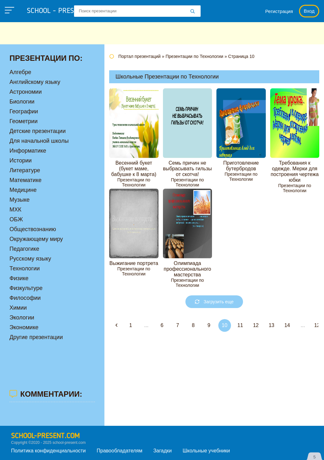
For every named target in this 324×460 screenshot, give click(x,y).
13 (271, 325)
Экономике (24, 327)
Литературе (24, 170)
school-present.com (45, 436)
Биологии (21, 101)
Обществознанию (32, 229)
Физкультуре (25, 288)
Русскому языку (30, 258)
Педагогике (24, 249)
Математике (25, 180)
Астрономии (25, 92)
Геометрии (23, 121)
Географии (23, 111)
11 (240, 325)
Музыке (19, 200)
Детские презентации (37, 131)
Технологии (24, 268)
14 (287, 325)
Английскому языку (34, 82)
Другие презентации (36, 337)
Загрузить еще (214, 301)
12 (256, 325)
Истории (20, 160)
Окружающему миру (36, 239)
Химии (18, 308)
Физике (18, 278)
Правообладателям (120, 450)
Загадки (162, 450)
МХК (15, 209)
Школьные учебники (206, 450)
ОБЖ (16, 219)
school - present (62, 11)
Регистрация (279, 11)
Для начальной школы (39, 141)
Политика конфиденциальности (48, 450)
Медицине (23, 190)
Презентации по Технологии (133, 182)
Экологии (21, 317)
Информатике (27, 151)
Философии (25, 298)
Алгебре (20, 72)
